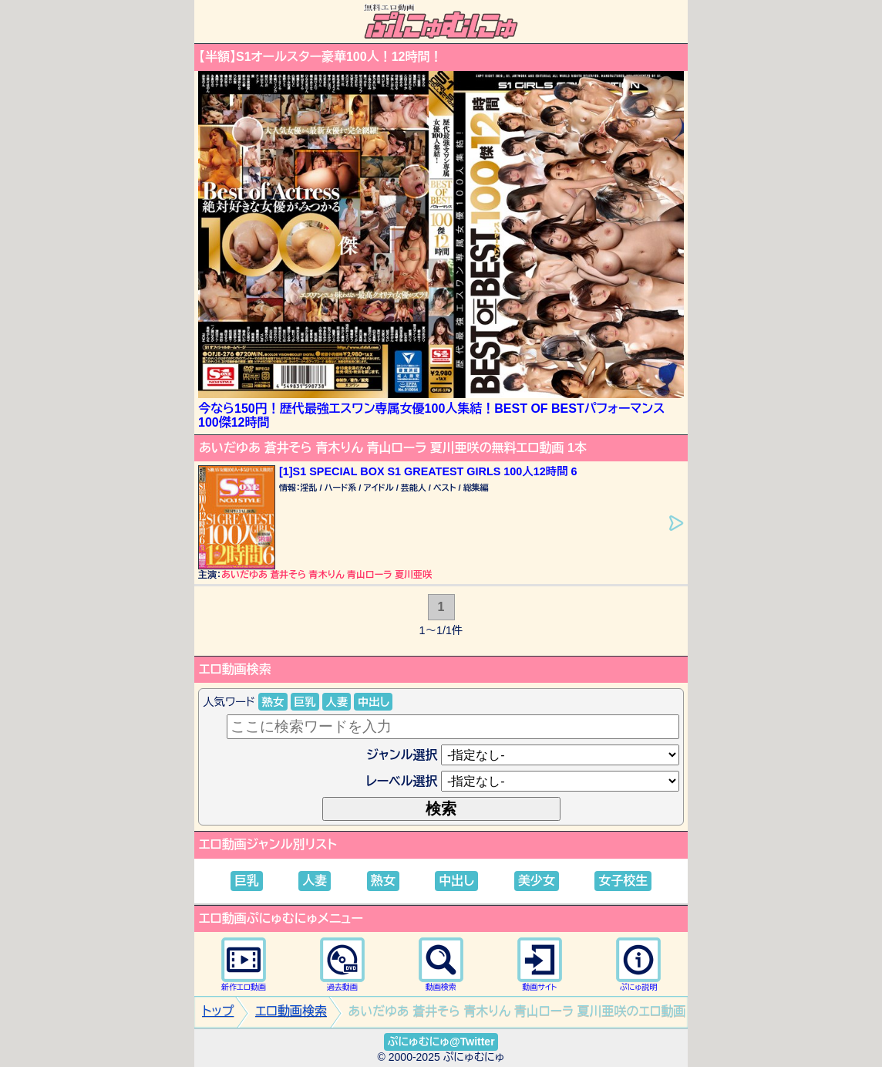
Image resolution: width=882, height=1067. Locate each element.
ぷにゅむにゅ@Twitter (440, 1041)
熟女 (273, 702)
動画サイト (540, 964)
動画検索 (441, 964)
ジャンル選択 (402, 754)
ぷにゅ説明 (638, 964)
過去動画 (342, 964)
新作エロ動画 (243, 964)
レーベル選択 (402, 781)
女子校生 (623, 880)
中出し (373, 702)
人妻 (336, 702)
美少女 (536, 880)
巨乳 (305, 702)
